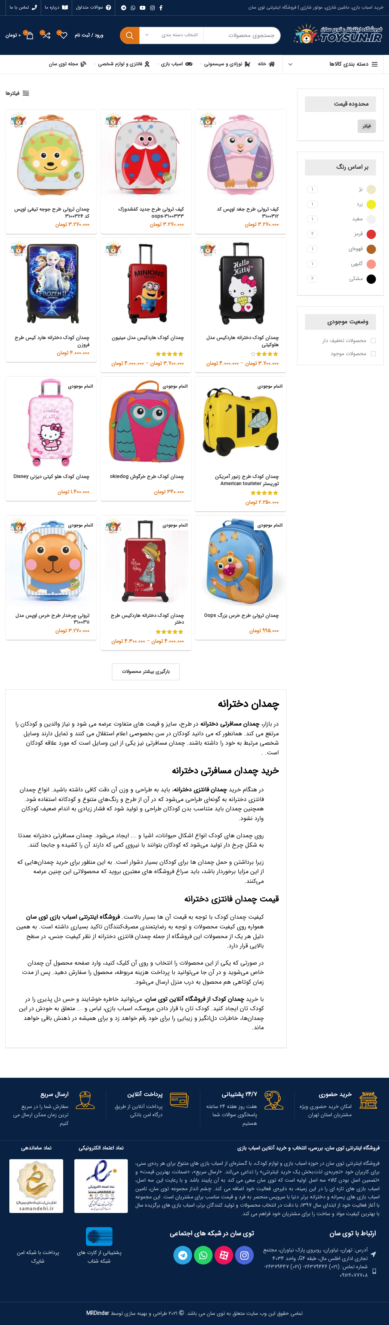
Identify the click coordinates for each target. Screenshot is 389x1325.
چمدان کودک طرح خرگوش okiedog (155, 479)
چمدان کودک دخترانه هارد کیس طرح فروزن (55, 340)
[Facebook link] (161, 8)
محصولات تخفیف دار (345, 341)
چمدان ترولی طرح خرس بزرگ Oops (247, 618)
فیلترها (12, 93)
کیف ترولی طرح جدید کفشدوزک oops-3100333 (149, 212)
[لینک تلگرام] (124, 8)
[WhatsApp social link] (133, 8)
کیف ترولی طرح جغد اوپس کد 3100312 (246, 212)
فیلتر (367, 126)
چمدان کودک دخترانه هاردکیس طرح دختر (151, 618)
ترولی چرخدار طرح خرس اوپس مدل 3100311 (56, 618)
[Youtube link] (143, 8)
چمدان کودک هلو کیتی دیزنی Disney (58, 479)
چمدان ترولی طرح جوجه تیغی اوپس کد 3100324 (57, 212)
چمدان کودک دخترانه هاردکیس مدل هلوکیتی (246, 340)
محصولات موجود (349, 354)
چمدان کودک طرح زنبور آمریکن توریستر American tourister (246, 479)
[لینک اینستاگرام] (152, 8)
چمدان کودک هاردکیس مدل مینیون (146, 337)
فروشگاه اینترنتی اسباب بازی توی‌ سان (73, 917)
